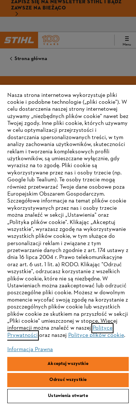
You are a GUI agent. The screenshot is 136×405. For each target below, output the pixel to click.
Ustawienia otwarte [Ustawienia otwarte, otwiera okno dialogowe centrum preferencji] (68, 396)
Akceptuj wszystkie (68, 364)
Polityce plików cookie (96, 335)
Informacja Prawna (30, 350)
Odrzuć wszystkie (68, 380)
